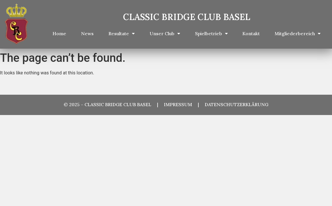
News (87, 33)
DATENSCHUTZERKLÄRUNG (236, 104)
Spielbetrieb (211, 33)
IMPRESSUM (181, 104)
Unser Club (165, 33)
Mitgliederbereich (298, 33)
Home (59, 33)
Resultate (121, 33)
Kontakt (251, 33)
